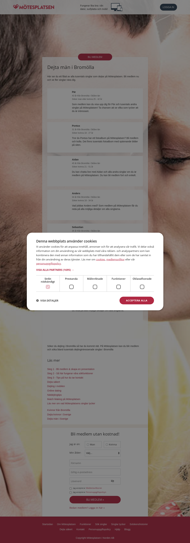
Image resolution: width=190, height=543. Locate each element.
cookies (100, 259)
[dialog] (95, 271)
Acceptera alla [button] (136, 300)
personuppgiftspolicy (48, 263)
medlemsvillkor (115, 259)
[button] (95, 269)
